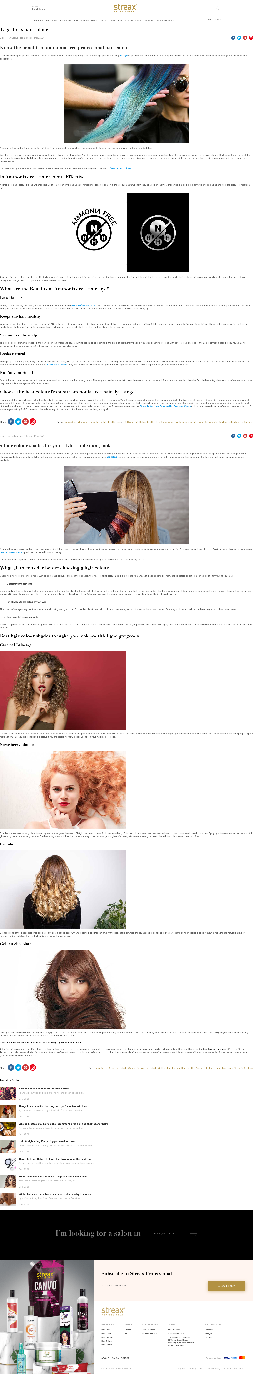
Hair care (116, 422)
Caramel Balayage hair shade (142, 1068)
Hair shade (208, 1068)
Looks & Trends (107, 20)
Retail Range (38, 9)
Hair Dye (155, 422)
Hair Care (38, 20)
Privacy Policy (213, 1368)
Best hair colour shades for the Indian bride (44, 1088)
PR (126, 1333)
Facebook (209, 1330)
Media (94, 20)
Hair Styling (106, 1341)
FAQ (201, 1368)
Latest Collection (149, 1333)
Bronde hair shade (118, 1068)
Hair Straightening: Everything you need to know (47, 1141)
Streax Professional (243, 1068)
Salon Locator (121, 1358)
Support (181, 1368)
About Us (149, 20)
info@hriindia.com (176, 1333)
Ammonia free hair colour (74, 422)
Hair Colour (51, 20)
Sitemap (192, 1368)
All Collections (148, 1330)
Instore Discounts (165, 20)
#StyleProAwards (133, 20)
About (105, 1358)
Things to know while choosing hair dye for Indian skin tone (53, 1106)
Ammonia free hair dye (100, 422)
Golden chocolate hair (169, 1068)
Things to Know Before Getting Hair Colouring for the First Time (55, 1159)
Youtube (208, 1337)
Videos (128, 1330)
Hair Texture (65, 20)
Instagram (209, 1333)
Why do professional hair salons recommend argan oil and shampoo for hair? (63, 1123)
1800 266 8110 (174, 1330)
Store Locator (214, 19)
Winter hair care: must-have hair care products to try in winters (55, 1194)
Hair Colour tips (142, 422)
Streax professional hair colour (220, 422)
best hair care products (214, 1049)
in (137, 1233)
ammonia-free (100, 1068)
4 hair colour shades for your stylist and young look (55, 445)
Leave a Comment (244, 422)
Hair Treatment (81, 20)
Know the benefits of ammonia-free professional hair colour (64, 47)
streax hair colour (194, 422)
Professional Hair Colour (173, 422)
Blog (120, 20)
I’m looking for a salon (94, 1233)
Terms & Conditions (233, 1368)
